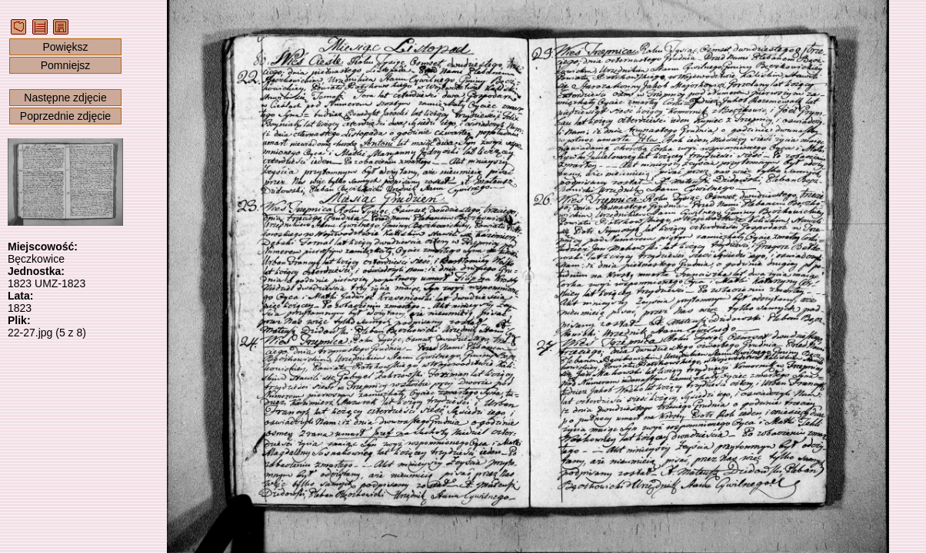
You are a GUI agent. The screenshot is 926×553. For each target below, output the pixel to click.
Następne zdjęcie (65, 97)
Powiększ (65, 47)
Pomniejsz (66, 65)
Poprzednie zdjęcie (65, 116)
